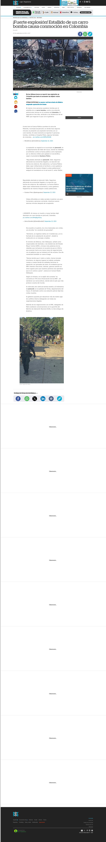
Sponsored (42, 822)
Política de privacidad (88, 822)
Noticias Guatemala (20, 17)
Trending (79, 7)
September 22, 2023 (47, 141)
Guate (43, 7)
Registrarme (27, 2)
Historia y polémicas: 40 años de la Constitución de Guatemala (78, 188)
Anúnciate (91, 818)
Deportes (56, 7)
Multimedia (35, 822)
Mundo (39, 17)
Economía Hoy (28, 7)
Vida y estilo (70, 7)
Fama (63, 7)
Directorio (91, 826)
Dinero (49, 7)
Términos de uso (89, 824)
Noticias (36, 7)
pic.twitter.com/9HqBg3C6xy (32, 217)
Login (21, 2)
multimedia (87, 7)
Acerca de (91, 820)
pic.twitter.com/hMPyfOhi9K (42, 137)
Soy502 (18, 7)
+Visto (79, 117)
